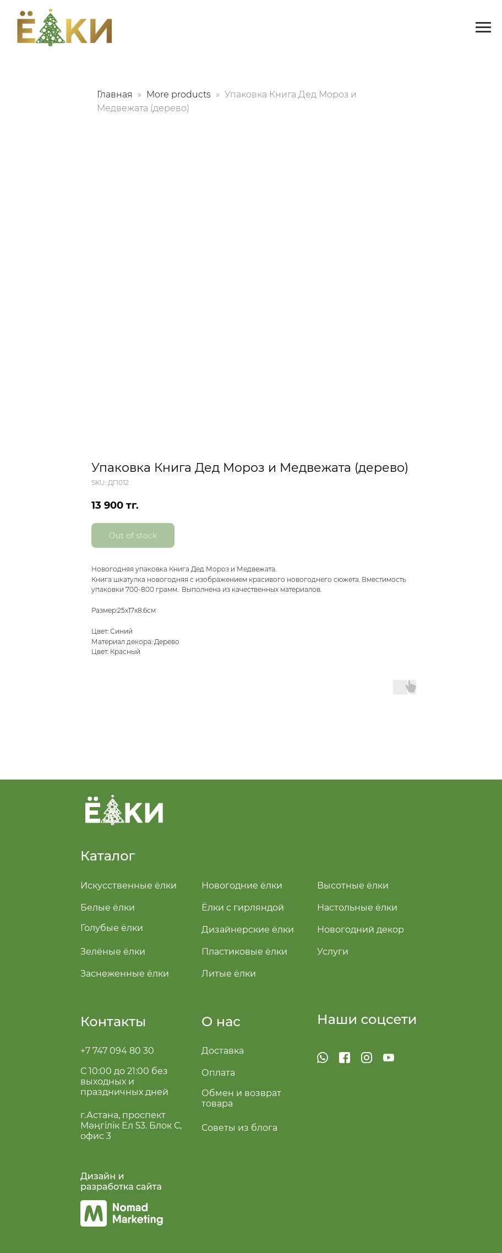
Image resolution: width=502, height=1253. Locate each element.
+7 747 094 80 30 (117, 1050)
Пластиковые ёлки (244, 951)
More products (179, 94)
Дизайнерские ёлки (247, 929)
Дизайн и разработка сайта (121, 1181)
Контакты (113, 1021)
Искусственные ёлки (128, 885)
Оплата (218, 1072)
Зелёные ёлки (112, 951)
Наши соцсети (367, 1019)
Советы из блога (239, 1128)
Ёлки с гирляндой (242, 907)
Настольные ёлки (357, 907)
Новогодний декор (360, 929)
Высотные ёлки (353, 885)
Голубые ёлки (111, 928)
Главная (115, 94)
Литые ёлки (228, 973)
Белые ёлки (107, 907)
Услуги (332, 951)
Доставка (222, 1050)
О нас (221, 1021)
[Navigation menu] (483, 27)
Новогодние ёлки (241, 885)
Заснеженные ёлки (124, 973)
